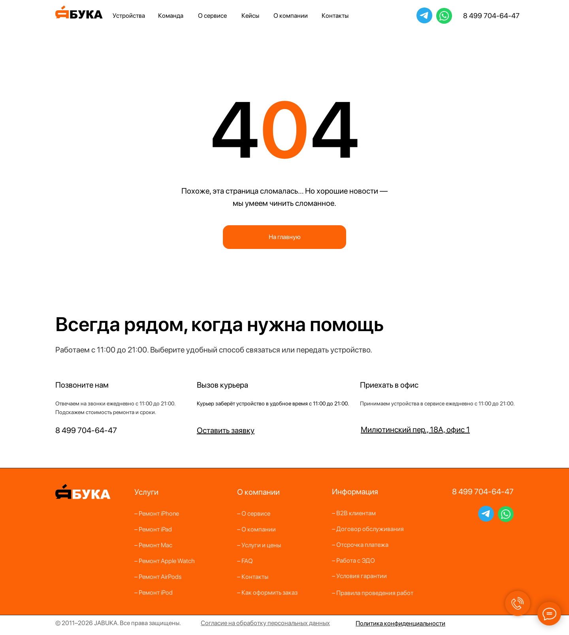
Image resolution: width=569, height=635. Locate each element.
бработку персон (264, 623)
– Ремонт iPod (153, 592)
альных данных (309, 623)
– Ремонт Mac (153, 545)
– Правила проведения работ (372, 593)
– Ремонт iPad (153, 529)
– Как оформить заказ (267, 592)
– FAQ (245, 561)
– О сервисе (253, 513)
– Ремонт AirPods (157, 576)
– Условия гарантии (359, 576)
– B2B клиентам (354, 513)
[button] (225, 430)
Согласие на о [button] (220, 623)
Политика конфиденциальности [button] (400, 623)
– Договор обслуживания (368, 529)
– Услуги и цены (259, 545)
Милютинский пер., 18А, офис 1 (415, 429)
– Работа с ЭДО (353, 560)
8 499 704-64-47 (491, 15)
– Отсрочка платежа (360, 544)
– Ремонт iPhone (156, 513)
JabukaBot (424, 15)
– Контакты (252, 576)
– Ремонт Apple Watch (164, 561)
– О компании (256, 529)
